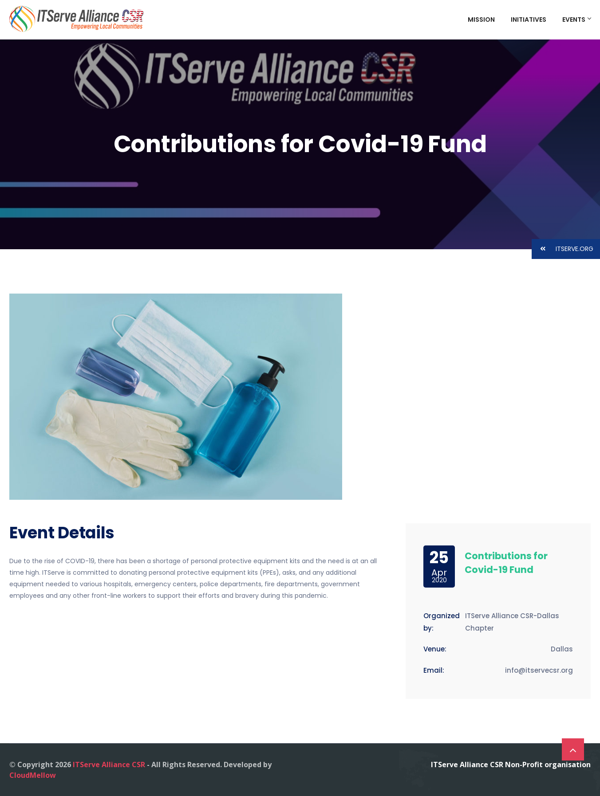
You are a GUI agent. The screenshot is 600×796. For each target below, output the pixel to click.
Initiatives (528, 19)
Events (576, 19)
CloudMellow (32, 775)
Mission (481, 19)
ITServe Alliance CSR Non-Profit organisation (511, 764)
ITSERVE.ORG (562, 249)
